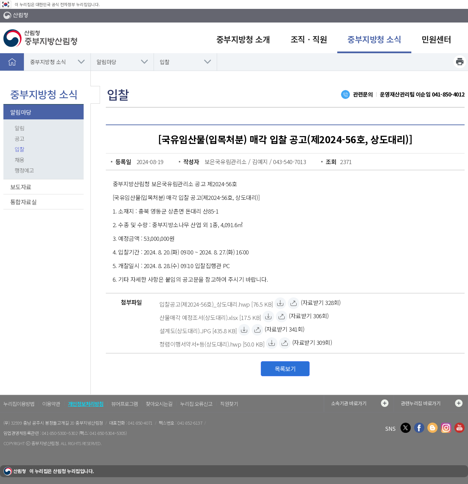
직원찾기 (229, 403)
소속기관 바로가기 (359, 403)
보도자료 (20, 186)
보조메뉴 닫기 (95, 95)
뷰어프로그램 (124, 403)
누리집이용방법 (18, 403)
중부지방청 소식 (48, 62)
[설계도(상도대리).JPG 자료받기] (198, 330)
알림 (19, 128)
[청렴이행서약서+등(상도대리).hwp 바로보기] (284, 343)
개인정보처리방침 (85, 403)
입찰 (165, 62)
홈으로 (12, 62)
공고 (19, 138)
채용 (19, 160)
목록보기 (285, 368)
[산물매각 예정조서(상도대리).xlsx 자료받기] (210, 316)
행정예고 (24, 170)
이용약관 (51, 403)
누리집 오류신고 (196, 403)
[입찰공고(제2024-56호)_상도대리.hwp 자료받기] (216, 303)
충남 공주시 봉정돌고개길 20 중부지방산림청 (63, 423)
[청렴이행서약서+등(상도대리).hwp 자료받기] (211, 343)
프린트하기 (459, 61)
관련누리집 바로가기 (432, 403)
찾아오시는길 (159, 403)
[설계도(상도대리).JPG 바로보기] (257, 330)
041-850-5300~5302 (59, 433)
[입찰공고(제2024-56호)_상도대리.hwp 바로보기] (293, 303)
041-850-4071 (140, 423)
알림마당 (106, 62)
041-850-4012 (448, 94)
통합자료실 (23, 201)
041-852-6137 (190, 423)
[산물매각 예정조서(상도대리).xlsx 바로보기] (281, 316)
